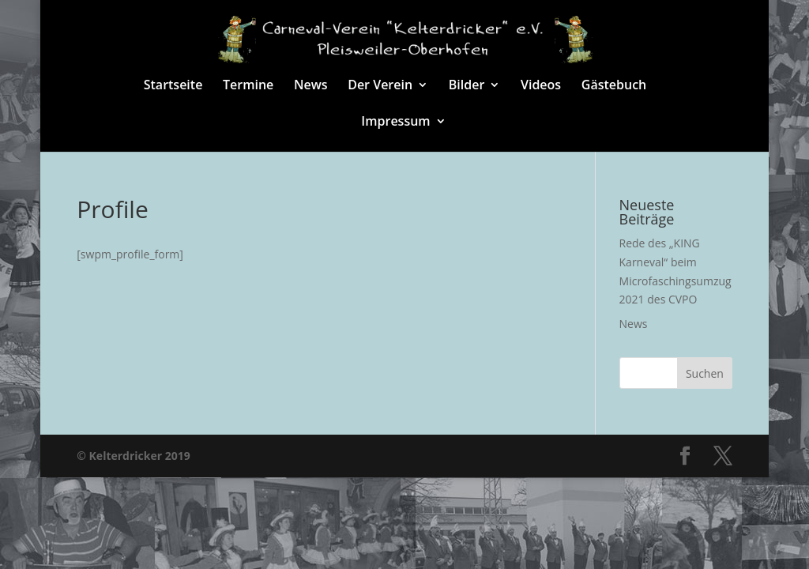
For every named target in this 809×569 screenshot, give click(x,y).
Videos (541, 86)
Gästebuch (613, 86)
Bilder (467, 86)
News (311, 86)
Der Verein (380, 86)
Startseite (173, 86)
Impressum (395, 122)
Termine (248, 86)
